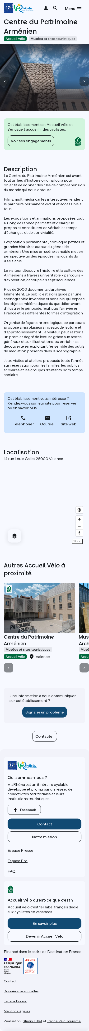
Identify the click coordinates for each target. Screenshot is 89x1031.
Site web (68, 424)
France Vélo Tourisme (64, 1021)
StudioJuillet (32, 1021)
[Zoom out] (79, 526)
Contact (44, 824)
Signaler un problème (44, 712)
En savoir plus (45, 923)
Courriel (47, 424)
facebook (28, 810)
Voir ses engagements (31, 140)
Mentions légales (17, 1011)
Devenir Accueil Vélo (44, 936)
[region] (44, 503)
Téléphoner (23, 424)
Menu (70, 8)
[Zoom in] (79, 519)
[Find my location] (79, 509)
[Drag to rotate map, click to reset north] (79, 532)
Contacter (44, 736)
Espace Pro (18, 860)
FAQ (11, 871)
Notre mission (44, 836)
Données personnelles (21, 991)
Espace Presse (20, 850)
